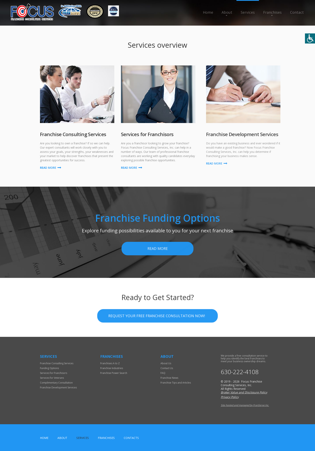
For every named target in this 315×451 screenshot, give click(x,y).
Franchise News (169, 378)
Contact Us (167, 368)
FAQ (163, 373)
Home (208, 12)
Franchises (272, 12)
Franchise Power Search (113, 373)
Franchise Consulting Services (56, 363)
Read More (157, 270)
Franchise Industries (111, 368)
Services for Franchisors (53, 373)
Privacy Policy (230, 397)
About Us (166, 363)
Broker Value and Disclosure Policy (244, 392)
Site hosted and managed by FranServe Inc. (245, 405)
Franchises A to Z (110, 363)
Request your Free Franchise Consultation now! (156, 331)
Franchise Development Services (58, 387)
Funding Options (49, 368)
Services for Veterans (52, 378)
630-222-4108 (240, 372)
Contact (297, 12)
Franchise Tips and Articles (176, 382)
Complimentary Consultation (56, 382)
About (227, 12)
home (44, 438)
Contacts (131, 438)
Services (248, 12)
